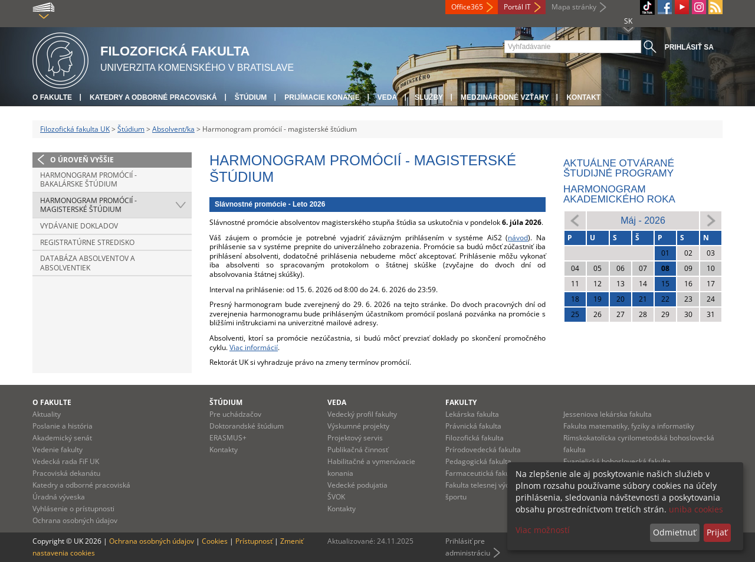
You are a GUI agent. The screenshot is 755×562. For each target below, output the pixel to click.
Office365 (467, 7)
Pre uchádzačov (235, 414)
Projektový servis (355, 438)
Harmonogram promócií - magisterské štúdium (88, 205)
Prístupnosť (254, 541)
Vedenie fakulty (57, 450)
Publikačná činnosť (357, 450)
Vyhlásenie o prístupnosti (73, 509)
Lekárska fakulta (472, 414)
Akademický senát (62, 438)
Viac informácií (253, 347)
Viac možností (543, 529)
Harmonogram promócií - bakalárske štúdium (88, 179)
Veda (387, 97)
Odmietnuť (674, 532)
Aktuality (46, 414)
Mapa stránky (574, 7)
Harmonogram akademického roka (619, 194)
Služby (429, 97)
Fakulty (461, 402)
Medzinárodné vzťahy (505, 97)
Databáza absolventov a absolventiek (87, 263)
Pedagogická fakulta (478, 461)
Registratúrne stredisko (87, 242)
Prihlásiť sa (689, 47)
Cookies (215, 541)
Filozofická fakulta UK (75, 129)
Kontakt (583, 97)
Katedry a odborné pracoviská (153, 97)
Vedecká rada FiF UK (65, 461)
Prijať (717, 532)
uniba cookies (696, 509)
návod (518, 238)
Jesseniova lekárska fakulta (607, 414)
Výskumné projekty (358, 426)
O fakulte (52, 97)
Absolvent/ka (173, 129)
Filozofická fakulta (474, 438)
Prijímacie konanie (321, 97)
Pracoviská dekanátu (66, 473)
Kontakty (223, 450)
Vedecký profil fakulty (362, 414)
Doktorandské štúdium (246, 426)
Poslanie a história (62, 426)
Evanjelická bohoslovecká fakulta (617, 461)
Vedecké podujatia (357, 485)
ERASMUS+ (228, 438)
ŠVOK (336, 497)
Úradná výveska (58, 497)
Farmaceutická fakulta (481, 473)
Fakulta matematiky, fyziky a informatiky (628, 426)
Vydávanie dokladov (79, 226)
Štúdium (251, 97)
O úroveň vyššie (82, 160)
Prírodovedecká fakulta (483, 450)
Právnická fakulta (473, 426)
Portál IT (517, 7)
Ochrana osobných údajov (74, 520)
